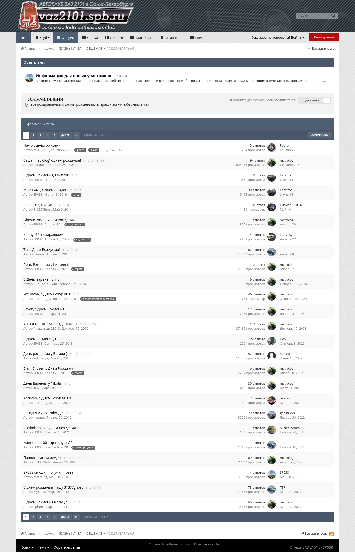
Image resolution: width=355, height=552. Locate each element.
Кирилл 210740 (291, 205)
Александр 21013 (47, 328)
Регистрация (324, 37)
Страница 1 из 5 (96, 135)
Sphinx (285, 353)
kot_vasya (287, 234)
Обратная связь (66, 547)
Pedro (284, 145)
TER (282, 249)
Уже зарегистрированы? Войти (278, 37)
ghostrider (287, 413)
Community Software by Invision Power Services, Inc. (185, 544)
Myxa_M (40, 492)
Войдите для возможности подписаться (264, 100)
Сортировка (320, 135)
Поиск (199, 37)
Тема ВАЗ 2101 (305, 547)
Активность (173, 37)
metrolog (286, 160)
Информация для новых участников (73, 75)
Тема (43, 547)
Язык (27, 547)
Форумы (68, 37)
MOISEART (41, 150)
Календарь (143, 37)
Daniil (284, 339)
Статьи (92, 37)
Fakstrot (286, 175)
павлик (39, 165)
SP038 (38, 179)
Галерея (116, 37)
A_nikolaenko (290, 428)
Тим (37, 388)
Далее (65, 135)
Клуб (44, 37)
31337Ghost (43, 209)
